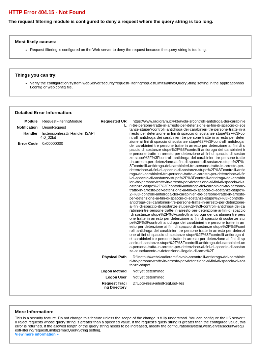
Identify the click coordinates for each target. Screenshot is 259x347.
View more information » (37, 334)
